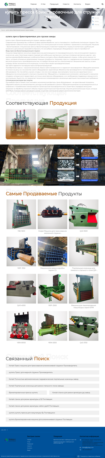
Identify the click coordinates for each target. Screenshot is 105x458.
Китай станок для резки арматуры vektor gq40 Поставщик (34, 406)
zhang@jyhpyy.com (88, 447)
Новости (29, 446)
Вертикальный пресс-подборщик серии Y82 (64, 439)
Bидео (29, 450)
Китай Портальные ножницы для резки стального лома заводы (36, 386)
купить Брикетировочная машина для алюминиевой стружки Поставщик (40, 419)
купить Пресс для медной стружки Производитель (31, 372)
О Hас (28, 441)
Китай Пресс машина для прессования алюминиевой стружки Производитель (43, 366)
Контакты (29, 448)
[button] (96, 124)
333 (5, 430)
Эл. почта (95, 18)
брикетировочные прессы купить (23, 393)
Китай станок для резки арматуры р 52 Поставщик (30, 399)
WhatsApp (95, 24)
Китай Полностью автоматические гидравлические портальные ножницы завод (43, 379)
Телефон (95, 21)
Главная (3, 30)
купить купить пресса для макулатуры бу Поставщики (32, 413)
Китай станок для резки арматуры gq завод (71, 393)
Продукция (30, 443)
